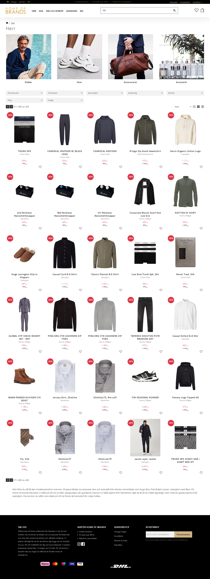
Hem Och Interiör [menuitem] (54, 11)
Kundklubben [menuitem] (185, 2)
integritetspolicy (183, 540)
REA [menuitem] (81, 11)
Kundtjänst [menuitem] (197, 2)
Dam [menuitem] (41, 11)
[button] (196, 10)
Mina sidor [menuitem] (174, 2)
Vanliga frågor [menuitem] (120, 532)
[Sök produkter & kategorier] (136, 10)
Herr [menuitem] (34, 11)
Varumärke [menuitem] (71, 11)
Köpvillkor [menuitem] (118, 545)
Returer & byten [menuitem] (120, 541)
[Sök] (174, 10)
